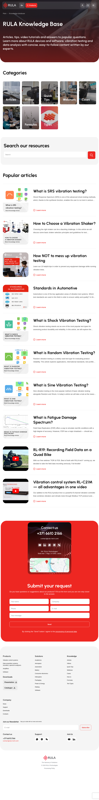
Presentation (9, 708)
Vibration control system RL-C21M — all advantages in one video (64, 506)
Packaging (38, 706)
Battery (37, 696)
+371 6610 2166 (49, 559)
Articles (69, 686)
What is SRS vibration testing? (57, 195)
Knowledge (72, 682)
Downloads (6, 736)
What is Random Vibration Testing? (62, 365)
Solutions (39, 682)
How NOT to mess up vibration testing (56, 264)
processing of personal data (66, 657)
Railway (37, 713)
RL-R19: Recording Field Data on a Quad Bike (64, 469)
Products (34, 6)
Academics (38, 686)
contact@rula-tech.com (50, 564)
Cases (69, 699)
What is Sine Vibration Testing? (57, 400)
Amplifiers (6, 694)
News (4, 730)
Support (5, 733)
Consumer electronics (41, 699)
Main (4, 13)
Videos (69, 689)
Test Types (70, 709)
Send (49, 650)
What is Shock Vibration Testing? (59, 331)
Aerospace (38, 689)
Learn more (41, 212)
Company (7, 726)
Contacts (5, 740)
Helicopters (38, 702)
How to (69, 702)
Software (5, 698)
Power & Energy (40, 709)
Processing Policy (49, 794)
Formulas (70, 706)
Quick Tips (70, 692)
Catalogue (8, 714)
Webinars (70, 696)
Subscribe (85, 753)
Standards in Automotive (60, 295)
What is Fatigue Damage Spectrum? (60, 434)
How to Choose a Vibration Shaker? (62, 229)
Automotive (38, 692)
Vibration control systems (10, 686)
